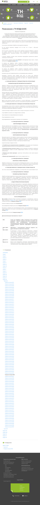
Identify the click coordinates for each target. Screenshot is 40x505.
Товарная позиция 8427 (9, 326)
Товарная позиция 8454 (9, 371)
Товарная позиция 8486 (9, 425)
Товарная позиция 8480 (9, 415)
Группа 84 (6, 280)
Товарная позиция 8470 (9, 398)
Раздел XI (4, 271)
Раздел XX (5, 435)
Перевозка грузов (24, 463)
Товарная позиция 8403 (9, 285)
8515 (7, 210)
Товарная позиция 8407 (9, 292)
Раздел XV (5, 277)
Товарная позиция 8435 (9, 339)
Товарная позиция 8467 (9, 393)
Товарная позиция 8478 (9, 411)
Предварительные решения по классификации (27, 470)
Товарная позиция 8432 (9, 334)
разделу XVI (12, 200)
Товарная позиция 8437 (9, 342)
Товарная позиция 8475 (9, 406)
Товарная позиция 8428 (9, 327)
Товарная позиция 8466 (9, 391)
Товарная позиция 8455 (9, 373)
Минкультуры (7, 471)
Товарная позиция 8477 (9, 410)
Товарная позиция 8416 (9, 307)
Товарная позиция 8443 (9, 352)
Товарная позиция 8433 (9, 336)
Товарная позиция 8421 (9, 315)
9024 (22, 212)
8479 (27, 205)
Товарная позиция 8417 (9, 309)
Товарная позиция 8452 (9, 368)
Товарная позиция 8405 (9, 289)
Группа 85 (6, 428)
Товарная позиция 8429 (9, 329)
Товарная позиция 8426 (9, 324)
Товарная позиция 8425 (9, 322)
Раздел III (4, 257)
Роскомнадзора (8, 467)
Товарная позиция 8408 (9, 294)
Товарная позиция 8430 (9, 331)
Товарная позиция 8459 (9, 379)
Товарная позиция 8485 (9, 423)
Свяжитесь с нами (23, 1)
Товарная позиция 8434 (9, 337)
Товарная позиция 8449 (9, 362)
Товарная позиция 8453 (9, 369)
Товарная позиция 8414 (9, 304)
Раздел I (4, 254)
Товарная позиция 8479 (9, 413)
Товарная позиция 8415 (9, 305)
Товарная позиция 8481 (9, 416)
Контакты (21, 490)
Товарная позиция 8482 (9, 418)
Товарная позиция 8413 (9, 302)
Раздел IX (4, 267)
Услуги (21, 485)
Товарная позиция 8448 (9, 361)
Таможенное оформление (26, 462)
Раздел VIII (5, 266)
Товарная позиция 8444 (9, 354)
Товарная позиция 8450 (9, 364)
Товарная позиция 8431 (9, 332)
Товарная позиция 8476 (9, 408)
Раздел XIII (5, 274)
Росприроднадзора (8, 470)
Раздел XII (5, 272)
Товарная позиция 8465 (9, 389)
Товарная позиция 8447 (9, 359)
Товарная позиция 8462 (9, 384)
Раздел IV (4, 259)
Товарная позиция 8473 (9, 403)
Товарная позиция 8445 (9, 356)
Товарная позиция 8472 (9, 401)
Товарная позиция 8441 (9, 349)
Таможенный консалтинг (25, 467)
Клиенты (21, 488)
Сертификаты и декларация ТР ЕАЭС (10, 474)
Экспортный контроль (7, 473)
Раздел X (4, 269)
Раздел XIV (5, 276)
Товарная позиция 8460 (9, 381)
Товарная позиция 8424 (9, 320)
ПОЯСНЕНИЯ (5, 252)
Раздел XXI (5, 437)
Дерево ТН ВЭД (5, 445)
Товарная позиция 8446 (9, 357)
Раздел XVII (5, 430)
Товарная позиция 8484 (9, 421)
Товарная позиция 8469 (9, 396)
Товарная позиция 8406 (9, 290)
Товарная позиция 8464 (9, 388)
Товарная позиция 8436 (9, 341)
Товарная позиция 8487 (9, 426)
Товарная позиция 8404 (9, 287)
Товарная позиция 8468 (9, 394)
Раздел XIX (5, 434)
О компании (22, 487)
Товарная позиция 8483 (9, 420)
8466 (20, 201)
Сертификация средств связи (8, 475)
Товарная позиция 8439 (9, 346)
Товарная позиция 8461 (9, 383)
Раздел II (4, 255)
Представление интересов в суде (27, 468)
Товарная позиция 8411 (9, 299)
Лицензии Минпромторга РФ (8, 462)
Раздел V (4, 261)
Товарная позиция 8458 (9, 378)
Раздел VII (5, 264)
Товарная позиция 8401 (9, 282)
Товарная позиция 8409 (9, 295)
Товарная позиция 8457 (9, 376)
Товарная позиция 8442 (9, 351)
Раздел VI (4, 262)
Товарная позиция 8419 (9, 312)
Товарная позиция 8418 (9, 310)
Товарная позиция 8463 (9, 386)
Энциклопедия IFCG (7, 481)
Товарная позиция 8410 (9, 297)
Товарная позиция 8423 (9, 319)
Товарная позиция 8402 (9, 284)
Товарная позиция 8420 (9, 314)
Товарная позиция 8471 (9, 399)
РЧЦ (6, 466)
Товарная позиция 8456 (8, 448)
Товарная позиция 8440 (9, 347)
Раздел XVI (5, 279)
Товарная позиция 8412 (9, 300)
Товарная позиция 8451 (9, 366)
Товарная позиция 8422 (9, 317)
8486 (17, 60)
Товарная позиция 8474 (9, 404)
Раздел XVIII (5, 432)
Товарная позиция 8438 (9, 344)
